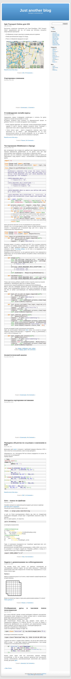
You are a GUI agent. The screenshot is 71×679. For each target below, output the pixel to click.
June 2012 (55, 33)
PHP (23, 495)
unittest (33, 348)
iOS (23, 73)
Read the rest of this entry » (11, 70)
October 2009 (55, 43)
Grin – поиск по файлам (14, 501)
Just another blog (35, 10)
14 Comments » (29, 495)
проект (15, 449)
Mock (27, 330)
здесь (15, 660)
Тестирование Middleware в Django (19, 146)
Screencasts (24, 107)
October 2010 (55, 39)
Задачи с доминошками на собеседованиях (23, 562)
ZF (53, 60)
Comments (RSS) (39, 674)
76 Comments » (29, 73)
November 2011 (56, 35)
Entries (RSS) (31, 674)
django (19, 348)
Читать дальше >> (9, 599)
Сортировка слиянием (14, 78)
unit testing (55, 59)
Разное (23, 140)
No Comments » (30, 140)
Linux (54, 52)
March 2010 (55, 42)
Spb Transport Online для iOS (17, 24)
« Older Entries (8, 668)
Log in (54, 66)
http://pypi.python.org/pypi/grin (11, 506)
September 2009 (56, 44)
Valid (55, 67)
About (54, 28)
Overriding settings (20, 249)
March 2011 (55, 37)
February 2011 (56, 38)
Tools (23, 556)
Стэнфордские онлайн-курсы (17, 113)
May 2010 (55, 40)
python (25, 349)
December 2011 (56, 34)
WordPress (55, 70)
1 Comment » (31, 107)
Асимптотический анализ (15, 355)
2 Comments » (30, 602)
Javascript (23, 663)
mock (29, 348)
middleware (25, 348)
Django (21, 349)
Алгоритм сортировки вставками (19, 400)
